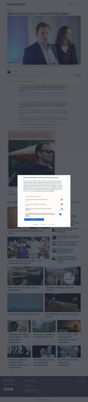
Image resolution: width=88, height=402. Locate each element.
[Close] (67, 177)
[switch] (61, 199)
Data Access (44, 224)
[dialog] (44, 201)
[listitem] (44, 196)
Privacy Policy (52, 224)
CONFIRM (34, 219)
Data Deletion (36, 224)
